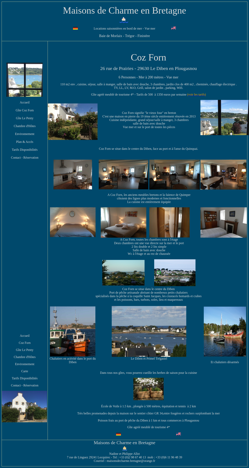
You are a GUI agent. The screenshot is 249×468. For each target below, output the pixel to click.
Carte (24, 371)
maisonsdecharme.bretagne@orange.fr (131, 460)
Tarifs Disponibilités (25, 149)
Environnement (24, 134)
